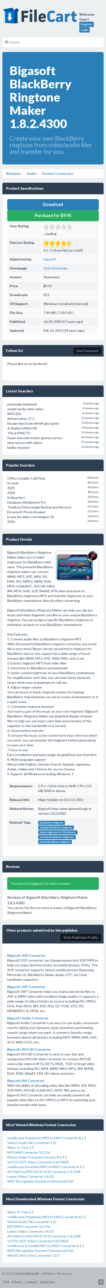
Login (84, 30)
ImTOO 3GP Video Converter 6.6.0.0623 (38, 1162)
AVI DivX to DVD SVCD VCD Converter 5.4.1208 (44, 1172)
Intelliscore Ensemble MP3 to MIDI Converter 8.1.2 (45, 1167)
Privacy (17, 1282)
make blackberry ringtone (55, 841)
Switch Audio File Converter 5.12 (31, 1143)
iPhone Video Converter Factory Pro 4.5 (37, 1157)
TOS (5, 1282)
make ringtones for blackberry (58, 832)
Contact (31, 1282)
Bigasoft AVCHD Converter (29, 1049)
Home (12, 42)
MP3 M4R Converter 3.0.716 (28, 1152)
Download (53, 204)
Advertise (47, 1282)
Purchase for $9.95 (53, 215)
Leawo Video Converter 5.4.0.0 (30, 1176)
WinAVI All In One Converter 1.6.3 (33, 1255)
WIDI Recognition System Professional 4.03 (40, 1181)
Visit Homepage (56, 268)
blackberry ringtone (51, 822)
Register (86, 24)
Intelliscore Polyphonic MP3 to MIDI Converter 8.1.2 (46, 1138)
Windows (13, 173)
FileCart (40, 18)
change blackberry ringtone (56, 827)
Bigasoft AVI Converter (25, 1081)
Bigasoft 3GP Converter (26, 955)
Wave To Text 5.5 (20, 1147)
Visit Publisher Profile (80, 937)
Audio (31, 173)
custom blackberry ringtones (57, 837)
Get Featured (87, 351)
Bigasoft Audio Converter (28, 1018)
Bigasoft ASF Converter (26, 987)
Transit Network (26, 1273)
